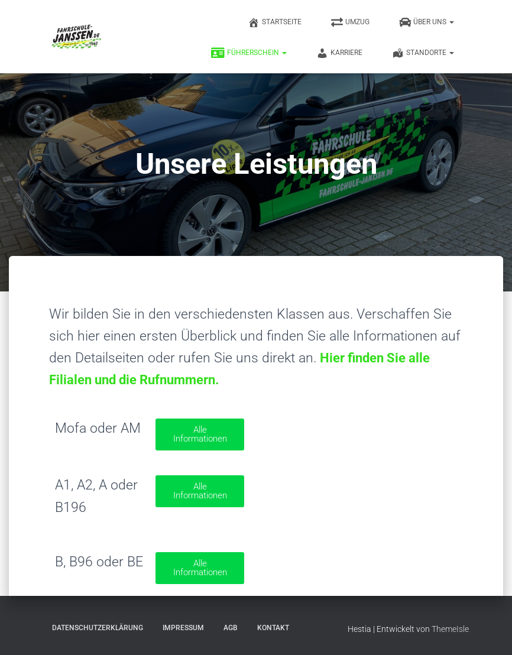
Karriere (339, 53)
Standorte (423, 53)
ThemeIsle (450, 629)
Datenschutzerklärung (97, 628)
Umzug (350, 22)
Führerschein (249, 53)
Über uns (426, 22)
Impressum (183, 628)
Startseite (275, 22)
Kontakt (273, 628)
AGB (230, 628)
